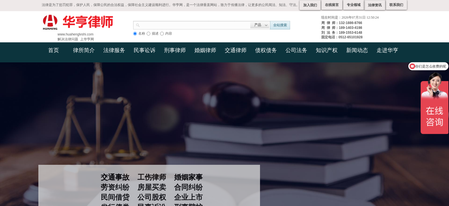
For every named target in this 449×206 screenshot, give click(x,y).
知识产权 (327, 50)
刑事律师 (175, 50)
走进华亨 (387, 50)
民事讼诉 (144, 50)
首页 (53, 50)
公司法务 (296, 50)
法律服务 (114, 50)
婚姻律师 (205, 50)
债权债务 (266, 50)
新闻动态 (357, 50)
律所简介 (84, 50)
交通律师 (236, 50)
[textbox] (195, 24)
